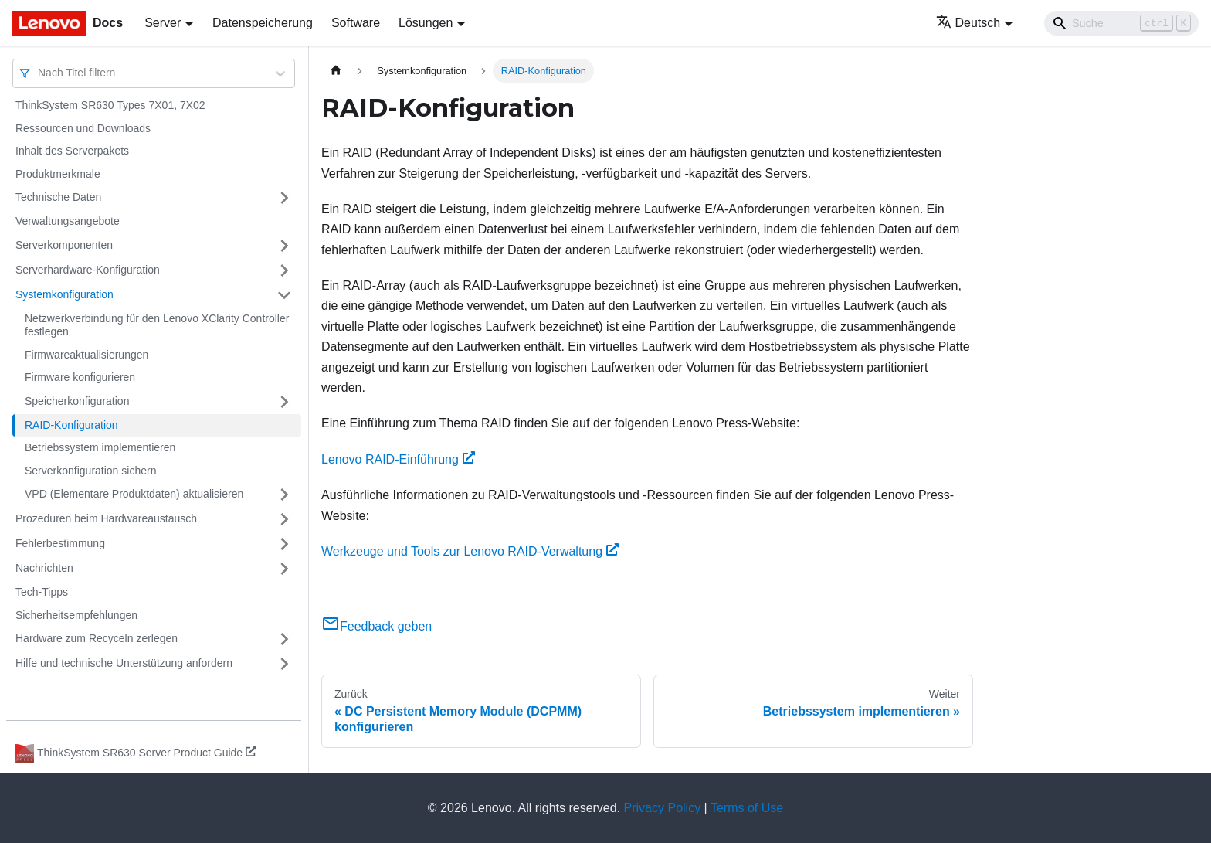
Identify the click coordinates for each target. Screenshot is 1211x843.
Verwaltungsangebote (67, 221)
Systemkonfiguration (64, 294)
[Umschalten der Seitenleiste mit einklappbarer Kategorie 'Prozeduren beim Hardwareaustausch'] (284, 519)
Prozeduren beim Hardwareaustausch (106, 518)
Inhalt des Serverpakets (72, 150)
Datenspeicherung (262, 22)
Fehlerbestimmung (60, 543)
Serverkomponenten (64, 245)
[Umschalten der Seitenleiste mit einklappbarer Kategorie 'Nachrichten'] (284, 568)
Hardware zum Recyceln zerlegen (96, 638)
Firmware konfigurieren (80, 377)
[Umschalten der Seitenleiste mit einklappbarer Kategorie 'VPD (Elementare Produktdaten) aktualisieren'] (284, 494)
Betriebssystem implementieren (100, 447)
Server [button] (162, 22)
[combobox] (39, 73)
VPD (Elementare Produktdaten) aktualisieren (134, 494)
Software (355, 22)
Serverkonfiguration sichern (90, 470)
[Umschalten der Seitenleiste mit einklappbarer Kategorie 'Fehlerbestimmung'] (284, 544)
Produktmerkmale (57, 174)
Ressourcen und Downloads (83, 128)
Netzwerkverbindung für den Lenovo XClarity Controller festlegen (157, 325)
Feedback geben (376, 626)
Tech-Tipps (41, 592)
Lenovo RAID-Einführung (398, 459)
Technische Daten (58, 197)
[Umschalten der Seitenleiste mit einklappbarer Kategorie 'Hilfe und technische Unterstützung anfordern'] (284, 663)
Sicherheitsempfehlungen (76, 615)
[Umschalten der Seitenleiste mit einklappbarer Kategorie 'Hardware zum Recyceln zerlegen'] (284, 639)
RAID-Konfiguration (71, 425)
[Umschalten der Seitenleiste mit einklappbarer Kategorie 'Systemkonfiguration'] (284, 295)
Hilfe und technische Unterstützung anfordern (123, 663)
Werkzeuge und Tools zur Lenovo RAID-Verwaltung (470, 551)
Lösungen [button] (426, 22)
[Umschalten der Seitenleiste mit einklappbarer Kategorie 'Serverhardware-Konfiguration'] (284, 270)
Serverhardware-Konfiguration (87, 269)
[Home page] (336, 71)
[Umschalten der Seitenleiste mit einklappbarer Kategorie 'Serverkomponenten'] (284, 245)
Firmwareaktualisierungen (86, 354)
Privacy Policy (662, 807)
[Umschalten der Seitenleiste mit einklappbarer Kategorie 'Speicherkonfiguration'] (284, 401)
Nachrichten (44, 568)
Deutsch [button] (968, 22)
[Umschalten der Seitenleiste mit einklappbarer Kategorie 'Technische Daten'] (284, 197)
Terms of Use (747, 807)
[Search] (1121, 23)
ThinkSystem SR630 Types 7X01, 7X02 (110, 105)
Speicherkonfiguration (77, 401)
